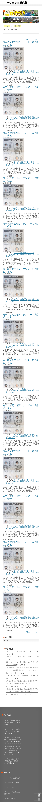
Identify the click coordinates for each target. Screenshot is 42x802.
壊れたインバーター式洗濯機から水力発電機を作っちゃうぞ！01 (12, 740)
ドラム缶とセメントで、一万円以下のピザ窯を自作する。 (12, 761)
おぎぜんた (15, 72)
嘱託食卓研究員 (10, 798)
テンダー (8, 654)
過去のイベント (32, 40)
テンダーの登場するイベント (24, 71)
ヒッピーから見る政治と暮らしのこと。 (12, 793)
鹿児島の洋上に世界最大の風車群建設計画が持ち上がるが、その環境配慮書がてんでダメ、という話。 (22, 670)
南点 (29, 72)
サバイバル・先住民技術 (12, 778)
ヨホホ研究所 (19, 2)
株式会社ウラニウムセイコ (19, 686)
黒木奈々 (11, 74)
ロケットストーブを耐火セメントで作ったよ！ (21, 651)
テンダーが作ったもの (12, 782)
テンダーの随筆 (10, 787)
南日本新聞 (23, 72)
